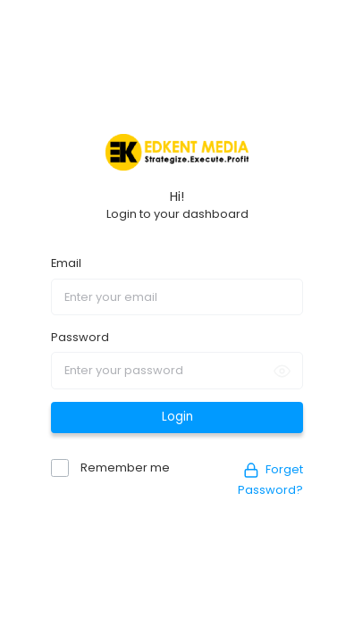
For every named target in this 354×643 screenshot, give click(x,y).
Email (66, 263)
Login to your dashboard (177, 213)
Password (80, 337)
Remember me (124, 467)
